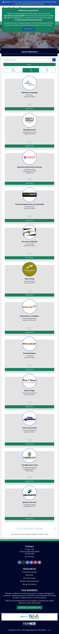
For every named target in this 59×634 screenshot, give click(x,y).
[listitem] (29, 93)
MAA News (29, 575)
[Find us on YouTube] (35, 562)
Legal (49, 630)
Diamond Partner (50, 2)
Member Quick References (29, 581)
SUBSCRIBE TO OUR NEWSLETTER (29, 607)
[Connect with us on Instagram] (31, 562)
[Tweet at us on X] (23, 562)
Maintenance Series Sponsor (34, 4)
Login (46, 534)
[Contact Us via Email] (39, 562)
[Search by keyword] (27, 59)
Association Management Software (29, 624)
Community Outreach (29, 572)
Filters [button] (29, 64)
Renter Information (29, 584)
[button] (54, 59)
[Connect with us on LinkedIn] (27, 562)
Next (55, 528)
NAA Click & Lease (29, 578)
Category (13, 70)
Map (47, 70)
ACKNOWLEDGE (28, 29)
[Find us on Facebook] (19, 562)
